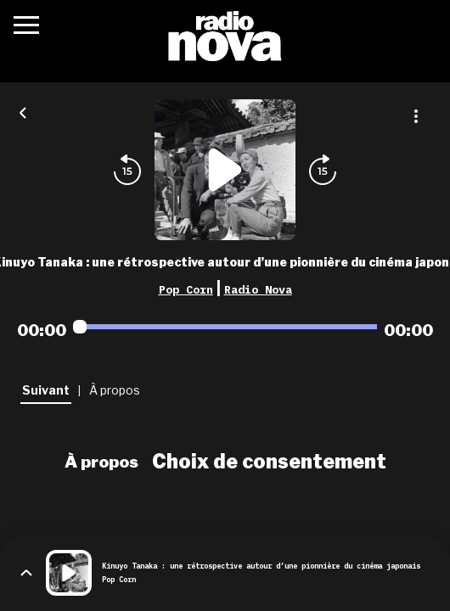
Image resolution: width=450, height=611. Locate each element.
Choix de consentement (269, 462)
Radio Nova (258, 289)
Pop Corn (186, 289)
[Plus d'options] (416, 116)
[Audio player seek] (225, 327)
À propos (101, 461)
